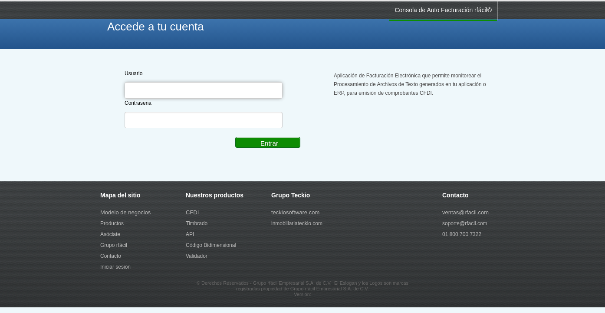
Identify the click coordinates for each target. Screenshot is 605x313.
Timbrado (196, 223)
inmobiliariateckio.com (296, 223)
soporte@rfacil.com (464, 223)
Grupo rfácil (113, 245)
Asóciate (110, 234)
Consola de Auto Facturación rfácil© (443, 10)
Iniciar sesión (115, 267)
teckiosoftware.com (295, 212)
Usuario (133, 73)
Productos (112, 223)
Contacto (110, 256)
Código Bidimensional (211, 245)
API (190, 234)
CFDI (192, 212)
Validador (196, 256)
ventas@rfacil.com (465, 212)
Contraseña (138, 103)
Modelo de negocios (125, 212)
